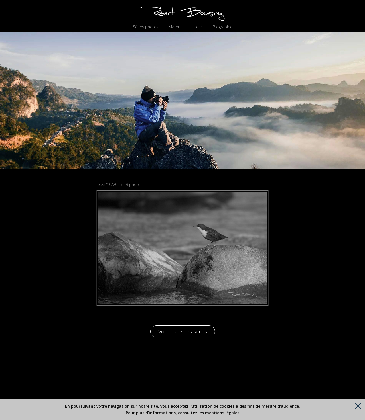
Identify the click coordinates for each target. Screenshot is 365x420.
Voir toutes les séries (182, 331)
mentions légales (222, 412)
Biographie (222, 27)
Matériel (176, 27)
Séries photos (146, 27)
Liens (198, 27)
